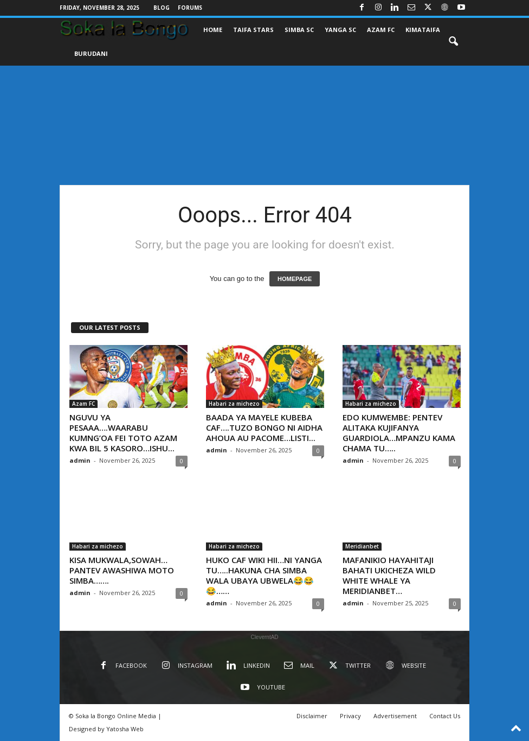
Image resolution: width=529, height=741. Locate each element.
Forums (190, 7)
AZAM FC (381, 29)
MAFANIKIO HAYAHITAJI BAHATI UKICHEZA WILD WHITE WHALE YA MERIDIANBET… (389, 575)
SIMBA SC (299, 29)
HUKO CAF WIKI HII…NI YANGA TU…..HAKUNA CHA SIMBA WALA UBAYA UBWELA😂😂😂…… (264, 575)
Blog (161, 7)
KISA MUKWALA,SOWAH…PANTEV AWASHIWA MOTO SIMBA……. (121, 570)
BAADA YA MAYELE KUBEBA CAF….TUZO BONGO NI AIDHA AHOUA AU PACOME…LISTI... (264, 427)
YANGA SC (340, 29)
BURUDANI (91, 53)
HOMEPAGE (295, 279)
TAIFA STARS (253, 29)
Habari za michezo (234, 403)
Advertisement (395, 716)
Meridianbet (362, 546)
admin (80, 460)
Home (212, 29)
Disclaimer (311, 716)
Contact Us (444, 716)
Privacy (350, 716)
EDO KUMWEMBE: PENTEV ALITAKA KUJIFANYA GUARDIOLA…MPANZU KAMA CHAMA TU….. (399, 432)
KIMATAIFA (422, 29)
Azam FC (83, 403)
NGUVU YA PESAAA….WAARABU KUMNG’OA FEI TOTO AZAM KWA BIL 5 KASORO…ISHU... (123, 432)
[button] (453, 42)
